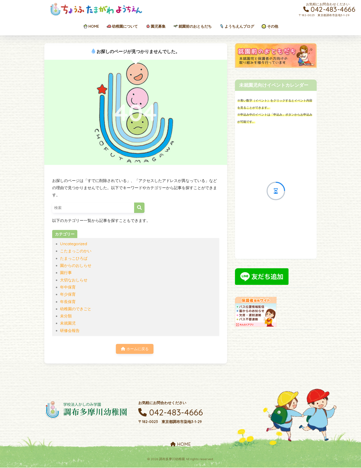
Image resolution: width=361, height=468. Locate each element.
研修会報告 (70, 330)
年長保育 (68, 301)
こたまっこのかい (75, 250)
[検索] (139, 208)
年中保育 (68, 287)
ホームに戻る (134, 349)
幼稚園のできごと (75, 308)
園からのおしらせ (75, 265)
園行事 (66, 272)
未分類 (66, 315)
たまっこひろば (73, 258)
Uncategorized (73, 243)
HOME (180, 445)
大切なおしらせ (73, 279)
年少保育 (68, 294)
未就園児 (68, 323)
